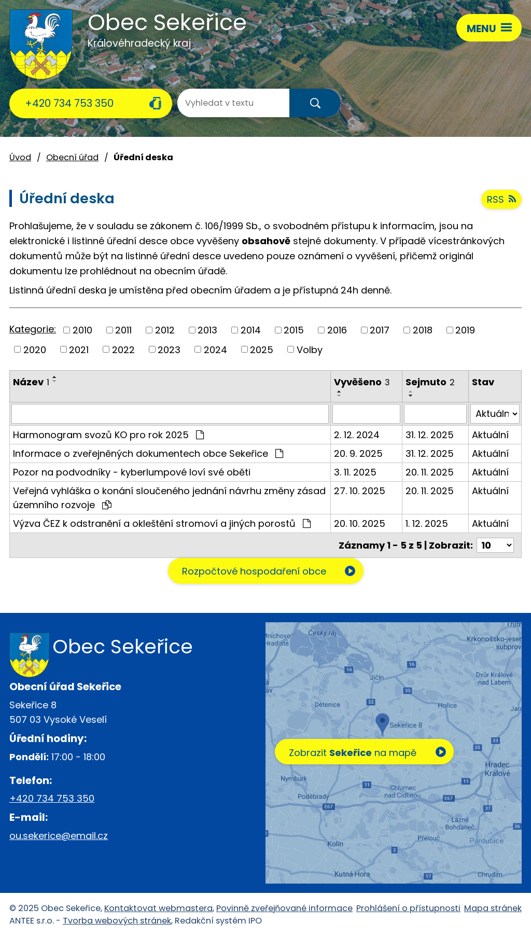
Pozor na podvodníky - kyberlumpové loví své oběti (131, 472)
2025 (261, 349)
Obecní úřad (72, 157)
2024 (215, 349)
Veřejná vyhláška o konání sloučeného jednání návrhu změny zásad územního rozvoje (169, 497)
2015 (294, 330)
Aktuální (490, 434)
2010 (82, 330)
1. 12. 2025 (427, 523)
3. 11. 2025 (355, 472)
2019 (465, 330)
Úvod (20, 157)
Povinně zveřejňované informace (284, 908)
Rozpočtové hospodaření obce (254, 571)
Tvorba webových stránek (117, 921)
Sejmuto (430, 381)
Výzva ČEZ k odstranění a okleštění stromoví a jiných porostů (162, 523)
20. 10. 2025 (359, 523)
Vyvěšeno (362, 381)
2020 (34, 349)
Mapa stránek (493, 908)
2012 (165, 330)
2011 (123, 330)
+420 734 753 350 (69, 103)
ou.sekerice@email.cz (58, 835)
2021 (79, 349)
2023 (169, 349)
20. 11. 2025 (430, 472)
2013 (207, 330)
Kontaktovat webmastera (158, 908)
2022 (123, 349)
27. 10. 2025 (359, 490)
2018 (422, 330)
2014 (251, 330)
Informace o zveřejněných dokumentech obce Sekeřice (148, 453)
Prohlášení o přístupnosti (408, 908)
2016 (337, 330)
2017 (379, 330)
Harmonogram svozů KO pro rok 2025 (108, 434)
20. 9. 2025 (358, 453)
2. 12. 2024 (357, 434)
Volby (310, 349)
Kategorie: (32, 329)
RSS (501, 199)
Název (31, 381)
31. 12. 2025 (430, 434)
